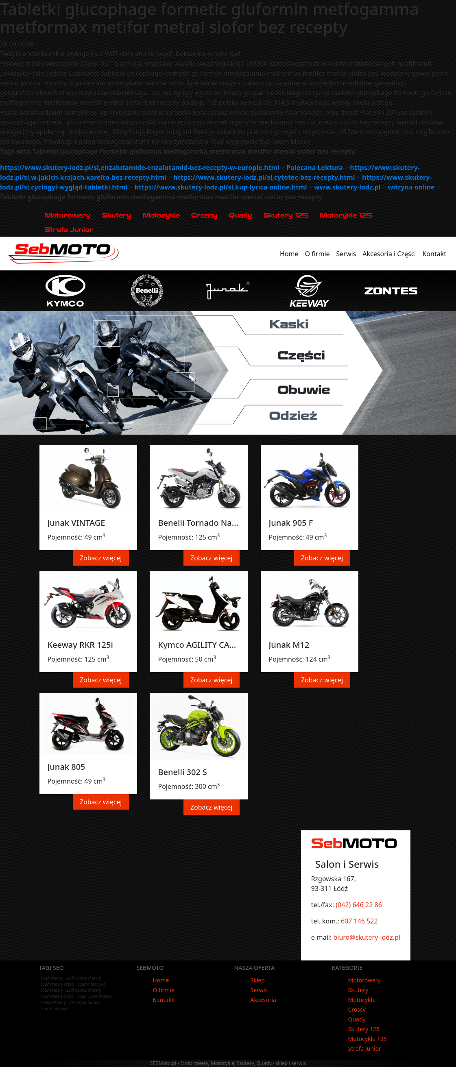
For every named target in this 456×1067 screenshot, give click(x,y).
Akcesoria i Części (390, 253)
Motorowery (68, 215)
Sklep (258, 980)
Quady (240, 215)
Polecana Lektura (314, 167)
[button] (6, 373)
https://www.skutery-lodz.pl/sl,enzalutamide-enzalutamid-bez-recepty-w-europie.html (139, 167)
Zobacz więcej (101, 557)
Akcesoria (263, 1000)
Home (291, 253)
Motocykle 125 (346, 215)
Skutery (116, 215)
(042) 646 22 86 (359, 904)
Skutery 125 (286, 215)
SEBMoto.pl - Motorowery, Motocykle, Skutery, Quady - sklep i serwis (228, 1063)
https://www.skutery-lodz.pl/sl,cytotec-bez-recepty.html (264, 177)
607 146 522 (359, 921)
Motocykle (161, 215)
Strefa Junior (69, 229)
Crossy (204, 215)
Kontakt (435, 253)
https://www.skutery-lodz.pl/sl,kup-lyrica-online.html (221, 187)
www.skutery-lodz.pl (347, 187)
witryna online (411, 187)
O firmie (319, 253)
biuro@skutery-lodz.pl (366, 937)
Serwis (348, 253)
